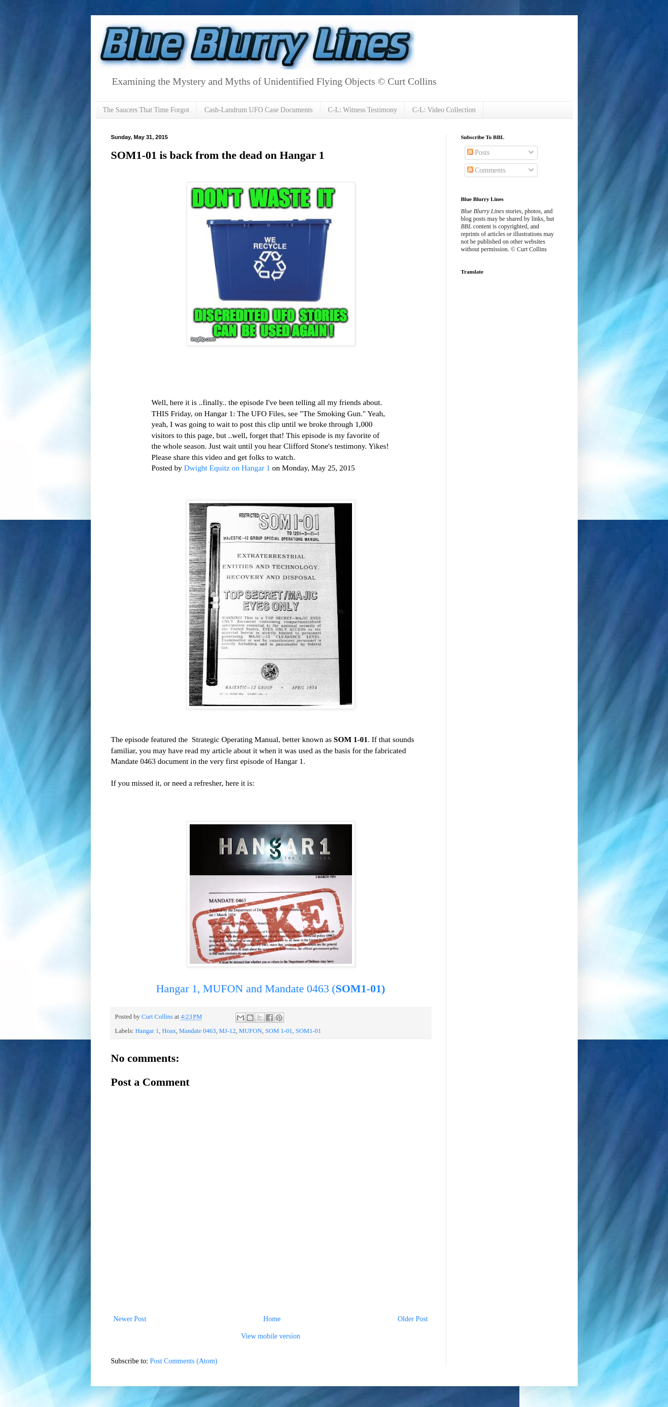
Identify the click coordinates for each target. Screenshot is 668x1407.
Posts (478, 152)
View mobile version (270, 1336)
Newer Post (130, 1319)
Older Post (413, 1319)
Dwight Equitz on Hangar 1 (227, 467)
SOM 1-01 (279, 1030)
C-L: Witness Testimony (362, 110)
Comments (486, 170)
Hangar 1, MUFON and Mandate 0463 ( (270, 988)
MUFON (250, 1030)
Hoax (169, 1030)
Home (271, 1319)
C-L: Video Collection (444, 110)
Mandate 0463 (197, 1030)
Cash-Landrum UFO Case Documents (258, 110)
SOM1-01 (308, 1030)
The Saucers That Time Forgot (146, 110)
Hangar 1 (147, 1030)
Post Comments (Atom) (184, 1361)
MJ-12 (227, 1030)
